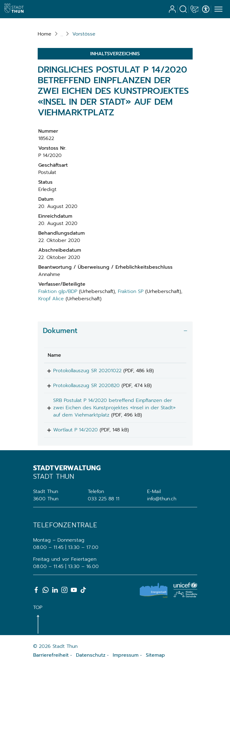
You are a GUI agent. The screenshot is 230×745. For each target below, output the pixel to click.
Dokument (60, 395)
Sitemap (155, 733)
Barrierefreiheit (51, 733)
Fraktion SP (130, 356)
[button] (83, 98)
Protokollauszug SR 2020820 (81, 452)
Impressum (126, 733)
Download (170, 436)
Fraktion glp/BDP (57, 356)
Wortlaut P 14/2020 (70, 506)
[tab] (115, 395)
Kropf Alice (51, 363)
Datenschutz (90, 733)
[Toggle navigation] (217, 9)
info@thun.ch (161, 577)
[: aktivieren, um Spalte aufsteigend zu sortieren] (169, 420)
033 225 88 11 (103, 577)
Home (44, 98)
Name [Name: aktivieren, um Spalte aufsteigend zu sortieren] (54, 420)
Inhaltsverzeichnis (115, 118)
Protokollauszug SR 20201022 (82, 435)
